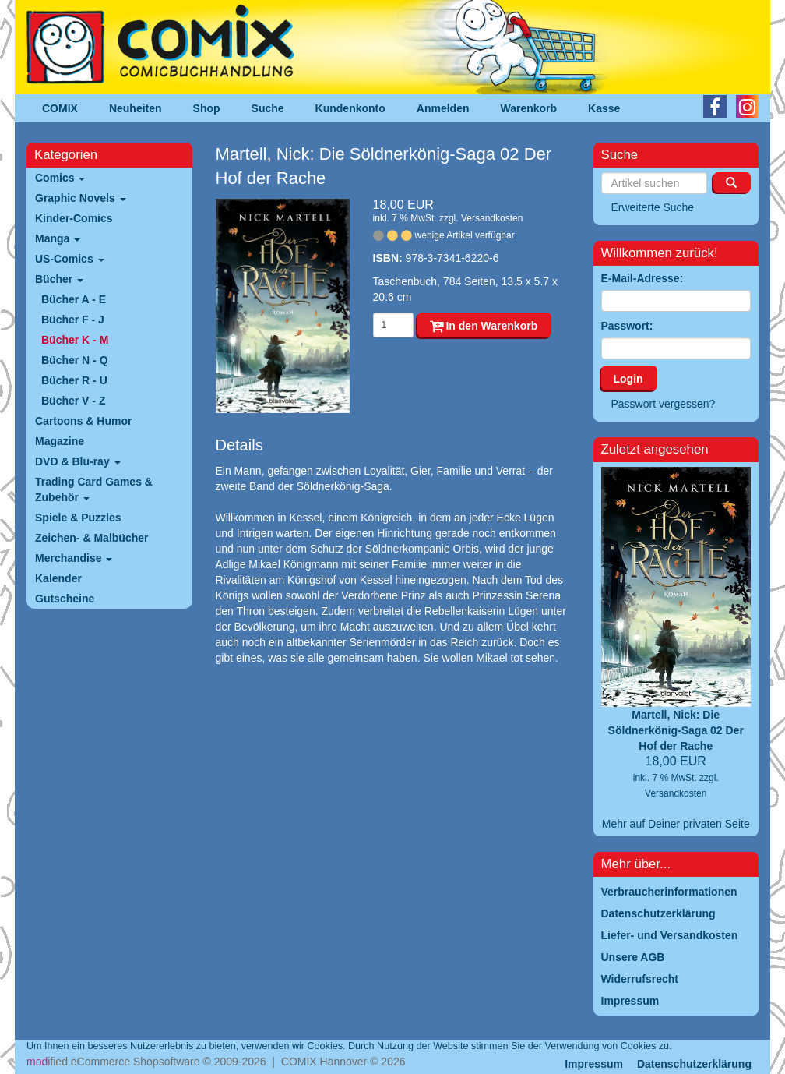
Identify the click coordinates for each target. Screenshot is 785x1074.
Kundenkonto (350, 108)
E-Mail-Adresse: (642, 278)
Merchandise (73, 558)
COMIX (60, 108)
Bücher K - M (74, 340)
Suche (268, 108)
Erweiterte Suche (653, 207)
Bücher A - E (73, 299)
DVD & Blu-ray (78, 461)
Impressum (594, 1064)
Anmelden (443, 108)
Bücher (59, 279)
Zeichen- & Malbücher (91, 538)
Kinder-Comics (74, 218)
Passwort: (627, 326)
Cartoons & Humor (83, 421)
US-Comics (69, 259)
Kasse (604, 108)
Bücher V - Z (73, 400)
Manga (57, 238)
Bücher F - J (72, 319)
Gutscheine (64, 598)
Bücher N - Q (74, 360)
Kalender (58, 578)
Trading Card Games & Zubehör (94, 489)
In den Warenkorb (484, 326)
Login (628, 379)
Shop (206, 108)
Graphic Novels (80, 198)
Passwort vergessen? (663, 403)
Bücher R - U (74, 380)
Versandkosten (492, 218)
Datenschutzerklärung (694, 1064)
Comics (60, 177)
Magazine (59, 441)
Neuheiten (135, 108)
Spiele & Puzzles (78, 517)
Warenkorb (529, 108)
